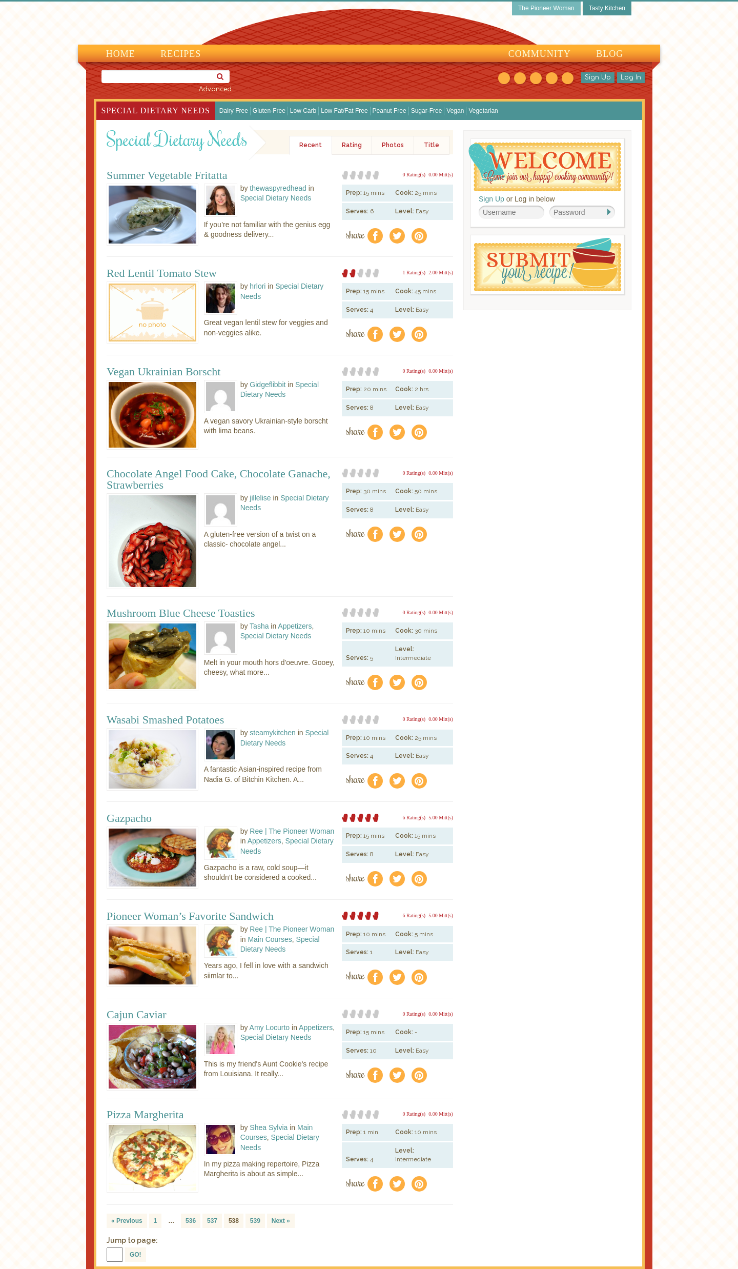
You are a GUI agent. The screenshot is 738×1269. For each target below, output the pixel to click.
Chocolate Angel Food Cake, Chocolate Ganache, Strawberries (219, 479)
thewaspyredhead (278, 188)
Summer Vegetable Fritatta (167, 175)
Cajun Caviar (137, 1014)
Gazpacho (129, 818)
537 (212, 1220)
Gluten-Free (269, 110)
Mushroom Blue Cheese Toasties (181, 613)
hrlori (257, 286)
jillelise (260, 498)
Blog (609, 54)
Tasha (259, 626)
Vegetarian (483, 110)
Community (539, 54)
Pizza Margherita (145, 1114)
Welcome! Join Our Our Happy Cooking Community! (544, 167)
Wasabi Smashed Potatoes (165, 720)
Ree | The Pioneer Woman (292, 831)
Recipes (180, 54)
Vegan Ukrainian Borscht (163, 371)
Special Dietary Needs (155, 110)
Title (431, 145)
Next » (281, 1220)
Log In (631, 77)
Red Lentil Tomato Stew (162, 273)
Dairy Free (233, 110)
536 (191, 1220)
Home (120, 54)
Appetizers (295, 626)
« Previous (126, 1220)
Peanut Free (389, 110)
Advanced (215, 89)
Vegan (455, 110)
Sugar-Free (426, 110)
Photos (393, 145)
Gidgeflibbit (267, 384)
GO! (135, 1254)
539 (255, 1220)
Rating (352, 145)
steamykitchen (272, 733)
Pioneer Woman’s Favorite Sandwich (190, 916)
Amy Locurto (270, 1027)
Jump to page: (132, 1240)
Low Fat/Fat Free (344, 110)
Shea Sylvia (269, 1127)
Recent (310, 145)
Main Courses (270, 939)
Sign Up (598, 77)
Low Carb (303, 110)
